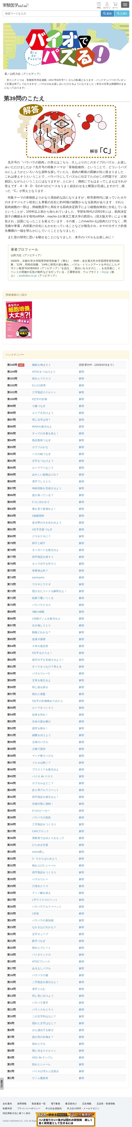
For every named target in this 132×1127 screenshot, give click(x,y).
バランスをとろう (43, 1009)
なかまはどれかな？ (44, 927)
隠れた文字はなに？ (44, 1023)
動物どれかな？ (41, 632)
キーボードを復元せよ (45, 549)
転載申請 (7, 1108)
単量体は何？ (40, 570)
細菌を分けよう (41, 735)
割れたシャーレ (41, 1064)
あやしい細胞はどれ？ (45, 474)
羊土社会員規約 (54, 1108)
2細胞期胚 (38, 515)
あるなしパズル (41, 968)
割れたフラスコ (41, 378)
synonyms (38, 577)
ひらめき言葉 (40, 844)
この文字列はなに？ (44, 1016)
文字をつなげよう (43, 460)
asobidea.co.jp (28, 275)
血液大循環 (39, 639)
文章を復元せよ (41, 680)
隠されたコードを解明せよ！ (49, 591)
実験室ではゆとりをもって (48, 838)
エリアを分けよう (43, 412)
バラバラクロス (41, 604)
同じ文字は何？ (41, 419)
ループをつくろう (43, 707)
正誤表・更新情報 (106, 1103)
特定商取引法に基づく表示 (16, 1113)
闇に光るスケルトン (44, 1050)
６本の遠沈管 (40, 646)
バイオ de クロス (42, 776)
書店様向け (71, 1103)
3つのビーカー (41, 810)
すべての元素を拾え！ (45, 433)
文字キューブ (40, 934)
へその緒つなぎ (41, 453)
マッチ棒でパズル (43, 755)
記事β (122, 13)
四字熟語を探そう (43, 556)
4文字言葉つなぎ (42, 529)
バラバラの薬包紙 (43, 920)
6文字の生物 (39, 399)
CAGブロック (40, 831)
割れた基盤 (39, 694)
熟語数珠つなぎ (41, 440)
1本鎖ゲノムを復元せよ (46, 618)
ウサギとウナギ (41, 584)
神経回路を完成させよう (47, 488)
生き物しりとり (41, 625)
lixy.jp (105, 271)
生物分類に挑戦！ (43, 803)
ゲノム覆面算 (40, 1078)
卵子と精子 (39, 543)
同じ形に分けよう (43, 995)
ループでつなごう (43, 467)
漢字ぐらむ (39, 988)
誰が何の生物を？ (43, 1036)
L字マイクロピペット (45, 899)
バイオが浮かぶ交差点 (45, 1071)
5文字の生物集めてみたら (47, 700)
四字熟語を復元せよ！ (45, 796)
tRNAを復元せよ (42, 426)
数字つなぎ (39, 940)
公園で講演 (39, 748)
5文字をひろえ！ (42, 652)
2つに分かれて (41, 501)
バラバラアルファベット (47, 906)
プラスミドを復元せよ (45, 769)
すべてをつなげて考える (47, 666)
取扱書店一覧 (39, 1103)
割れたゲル (39, 1043)
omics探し (38, 851)
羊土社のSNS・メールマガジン (83, 1108)
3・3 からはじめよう (44, 858)
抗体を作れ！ (40, 714)
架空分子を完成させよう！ (48, 659)
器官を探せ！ (40, 728)
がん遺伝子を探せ (43, 1030)
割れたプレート (41, 947)
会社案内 (7, 1103)
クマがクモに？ (41, 536)
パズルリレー (40, 879)
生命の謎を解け (41, 721)
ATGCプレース (41, 961)
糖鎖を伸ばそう (41, 364)
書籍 (107, 13)
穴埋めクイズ (40, 886)
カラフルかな (40, 447)
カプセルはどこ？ (43, 783)
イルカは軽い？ (41, 762)
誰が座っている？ (43, 495)
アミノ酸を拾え (41, 892)
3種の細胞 (38, 611)
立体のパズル (40, 742)
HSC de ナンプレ (42, 1057)
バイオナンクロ (41, 954)
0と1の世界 (39, 385)
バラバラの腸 (40, 975)
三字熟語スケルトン (44, 392)
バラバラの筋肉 (41, 817)
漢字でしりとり (41, 481)
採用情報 (22, 1103)
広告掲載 (86, 1103)
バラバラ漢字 (40, 1002)
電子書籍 (55, 1103)
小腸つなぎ (39, 405)
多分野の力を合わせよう (47, 522)
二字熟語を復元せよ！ (45, 982)
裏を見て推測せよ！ (44, 508)
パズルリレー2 (41, 673)
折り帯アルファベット (45, 790)
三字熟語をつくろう (44, 824)
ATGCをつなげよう (44, 371)
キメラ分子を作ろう (44, 563)
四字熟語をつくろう (44, 872)
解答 (81, 371)
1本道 (35, 913)
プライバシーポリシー (28, 1108)
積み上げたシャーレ (44, 865)
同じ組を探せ (40, 687)
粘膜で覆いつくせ (43, 597)
